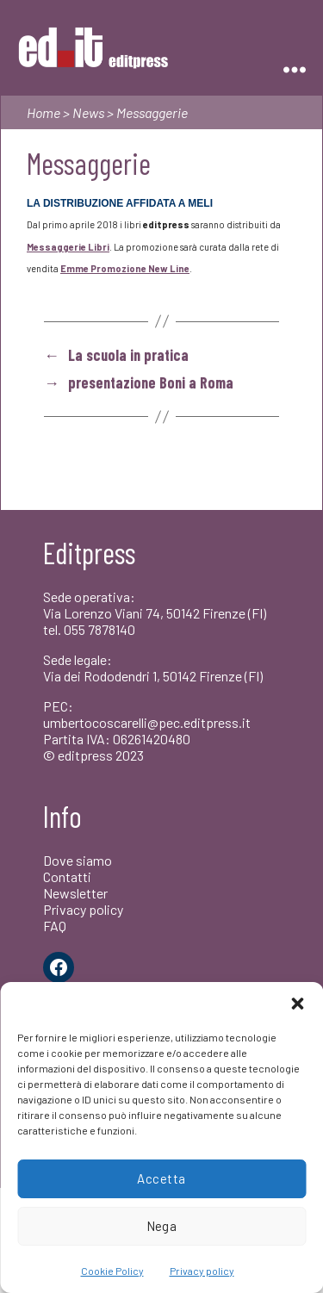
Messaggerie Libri (68, 246)
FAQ (54, 925)
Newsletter (75, 893)
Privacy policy (202, 1271)
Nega (161, 1226)
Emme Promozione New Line (124, 268)
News (88, 112)
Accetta (161, 1178)
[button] (297, 1003)
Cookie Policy (112, 1271)
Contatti (67, 876)
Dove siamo (77, 860)
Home (43, 112)
